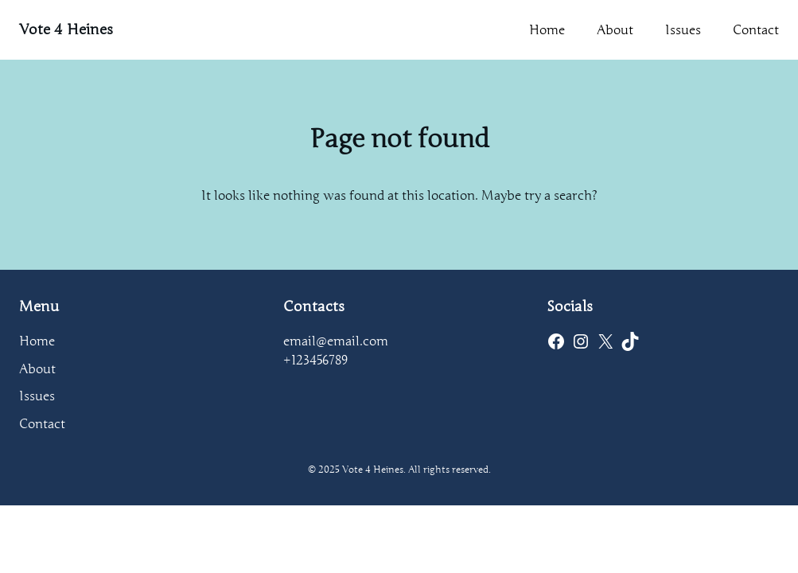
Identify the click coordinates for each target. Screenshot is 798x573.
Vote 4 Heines (66, 29)
